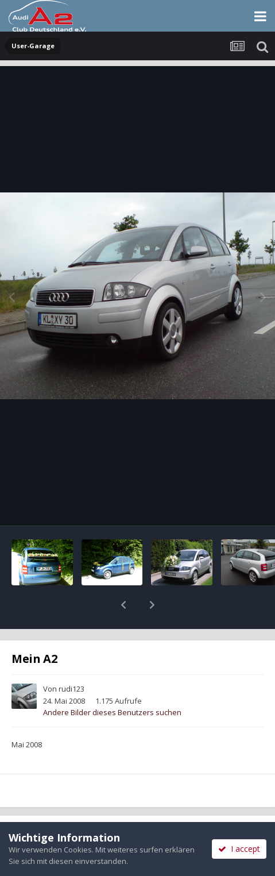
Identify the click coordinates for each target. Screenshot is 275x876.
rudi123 (71, 659)
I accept (239, 848)
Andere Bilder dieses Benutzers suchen (112, 682)
